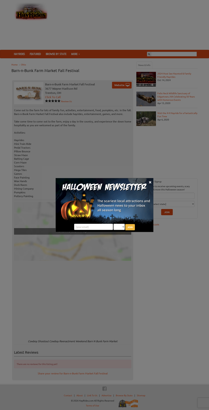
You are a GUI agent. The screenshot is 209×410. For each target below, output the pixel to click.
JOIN (130, 227)
